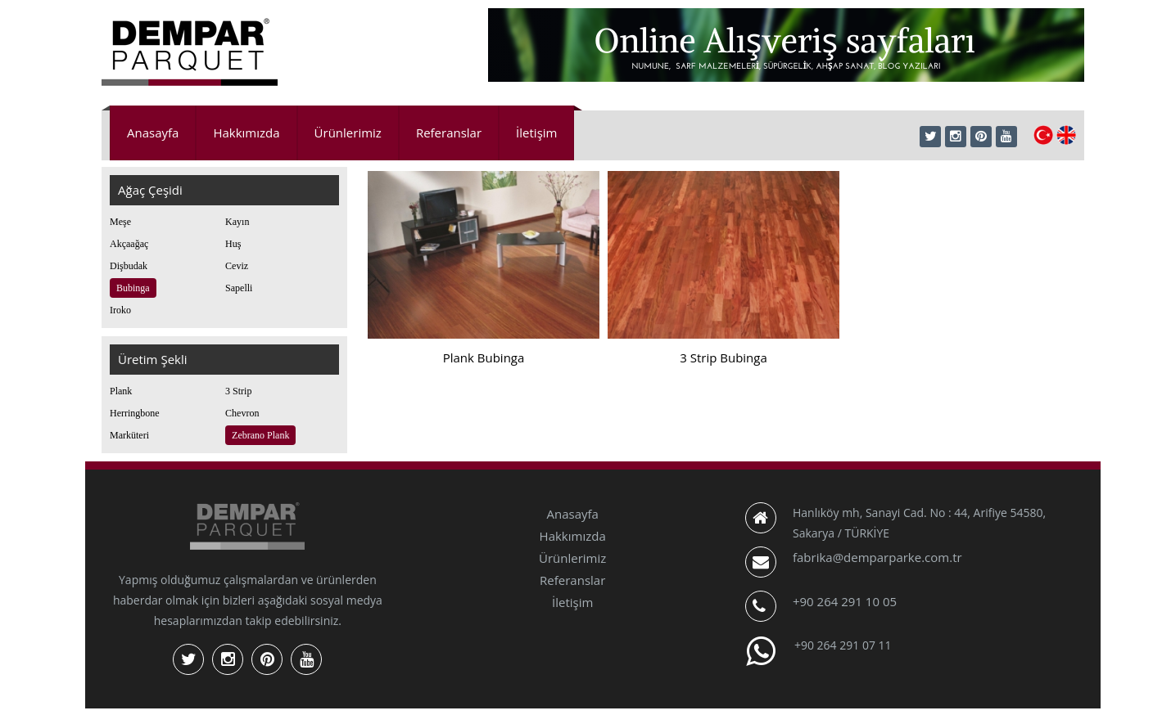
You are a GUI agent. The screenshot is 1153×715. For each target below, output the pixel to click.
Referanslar (449, 132)
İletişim (536, 132)
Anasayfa (153, 132)
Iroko (120, 310)
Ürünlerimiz (348, 132)
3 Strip (238, 391)
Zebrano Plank (260, 435)
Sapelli (238, 288)
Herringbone (135, 413)
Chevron (242, 413)
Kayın (237, 221)
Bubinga (133, 288)
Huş (233, 244)
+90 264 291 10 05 (845, 601)
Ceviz (236, 266)
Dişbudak (128, 266)
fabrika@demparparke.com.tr (877, 557)
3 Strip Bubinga (723, 357)
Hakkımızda (246, 132)
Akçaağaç (129, 244)
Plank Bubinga (484, 357)
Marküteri (129, 435)
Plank (121, 391)
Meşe (120, 221)
